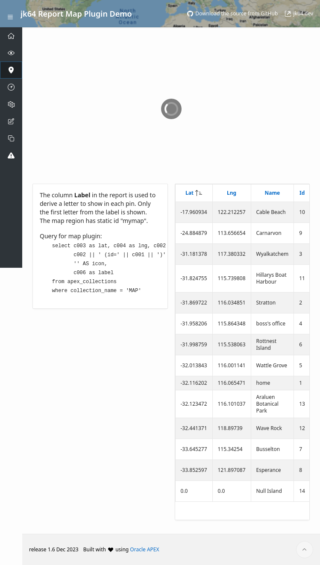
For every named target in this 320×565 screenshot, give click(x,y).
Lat (189, 192)
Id (302, 192)
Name (272, 192)
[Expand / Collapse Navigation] (10, 13)
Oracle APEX (144, 549)
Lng (231, 192)
